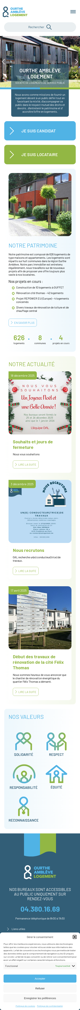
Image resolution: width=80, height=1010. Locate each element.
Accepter (40, 978)
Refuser (40, 988)
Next (75, 62)
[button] (74, 937)
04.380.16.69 (40, 909)
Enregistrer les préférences (40, 998)
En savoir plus (24, 322)
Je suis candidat (38, 130)
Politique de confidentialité (50, 1006)
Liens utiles (18, 929)
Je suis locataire (39, 154)
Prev (4, 62)
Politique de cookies (25, 1006)
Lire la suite (27, 464)
